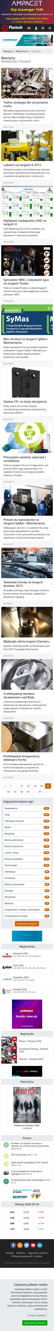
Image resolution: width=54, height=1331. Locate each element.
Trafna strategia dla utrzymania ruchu (25, 104)
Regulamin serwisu (38, 1252)
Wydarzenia (27, 946)
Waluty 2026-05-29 (27, 1204)
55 (48, 786)
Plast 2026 (18, 965)
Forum (27, 1138)
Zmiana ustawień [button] (37, 1315)
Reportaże (27, 1034)
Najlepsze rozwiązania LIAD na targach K (24, 222)
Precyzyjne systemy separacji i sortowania (24, 459)
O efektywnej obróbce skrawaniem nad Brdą (18, 695)
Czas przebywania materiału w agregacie (26, 1172)
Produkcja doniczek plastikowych (31, 1181)
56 (8, 791)
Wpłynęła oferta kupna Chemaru (26, 641)
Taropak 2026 (20, 989)
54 (41, 786)
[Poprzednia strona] (5, 786)
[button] (36, 28)
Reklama (20, 1252)
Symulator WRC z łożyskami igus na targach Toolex (26, 281)
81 (40, 791)
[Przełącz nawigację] (49, 28)
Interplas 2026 (20, 953)
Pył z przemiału (24, 1154)
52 (28, 786)
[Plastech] (12, 28)
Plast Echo (27, 1082)
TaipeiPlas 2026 (21, 977)
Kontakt (10, 1252)
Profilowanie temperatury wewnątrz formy (21, 758)
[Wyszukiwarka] (42, 28)
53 (35, 786)
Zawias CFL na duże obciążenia (25, 401)
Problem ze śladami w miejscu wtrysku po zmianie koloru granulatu (30, 1146)
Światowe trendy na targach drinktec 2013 (23, 584)
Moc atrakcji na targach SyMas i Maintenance (25, 341)
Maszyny (7, 51)
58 (21, 791)
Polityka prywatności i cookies (26, 1256)
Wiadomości (22, 51)
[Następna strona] (46, 791)
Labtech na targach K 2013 (22, 165)
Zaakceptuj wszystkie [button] (35, 1322)
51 (22, 786)
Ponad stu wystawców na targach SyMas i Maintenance (24, 521)
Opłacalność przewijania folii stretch (29, 1163)
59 (28, 791)
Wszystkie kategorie (27, 923)
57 (15, 791)
